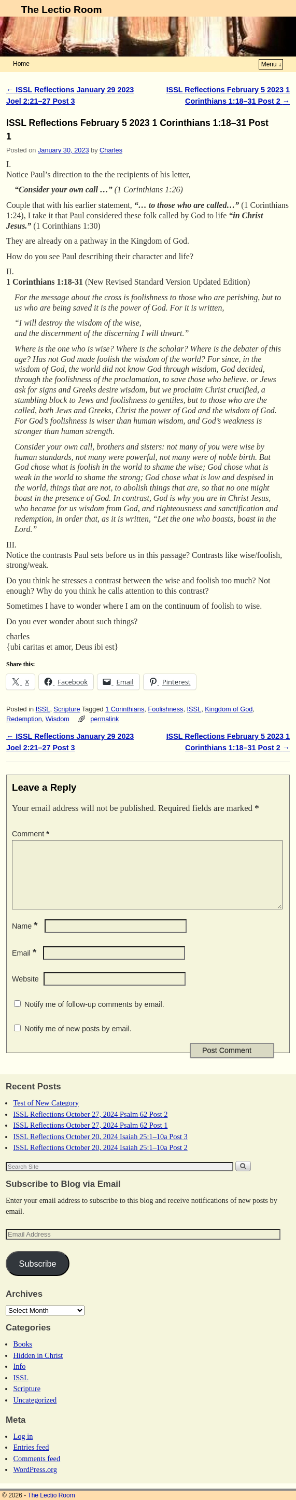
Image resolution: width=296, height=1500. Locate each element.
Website (25, 991)
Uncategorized (35, 1412)
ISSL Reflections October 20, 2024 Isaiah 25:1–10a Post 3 (100, 1149)
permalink (104, 719)
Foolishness (165, 709)
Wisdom (57, 719)
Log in (23, 1449)
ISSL (43, 709)
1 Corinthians (124, 709)
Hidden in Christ (38, 1368)
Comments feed (36, 1471)
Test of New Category (45, 1115)
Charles (111, 150)
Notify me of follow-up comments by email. (94, 1017)
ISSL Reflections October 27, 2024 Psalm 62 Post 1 (90, 1137)
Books (22, 1356)
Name (26, 938)
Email (25, 965)
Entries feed (31, 1459)
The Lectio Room (61, 9)
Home (21, 63)
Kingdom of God (228, 709)
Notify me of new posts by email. (78, 1041)
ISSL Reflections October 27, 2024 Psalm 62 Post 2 (90, 1127)
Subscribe (38, 1276)
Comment (31, 834)
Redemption (24, 719)
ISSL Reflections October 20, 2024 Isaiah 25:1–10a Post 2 (100, 1160)
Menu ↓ (271, 64)
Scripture (66, 709)
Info (19, 1379)
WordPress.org (35, 1482)
